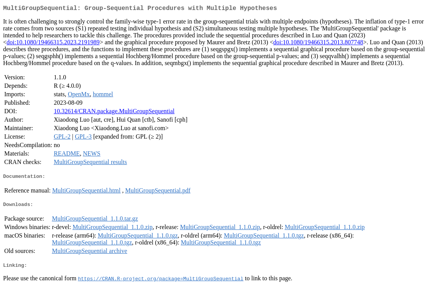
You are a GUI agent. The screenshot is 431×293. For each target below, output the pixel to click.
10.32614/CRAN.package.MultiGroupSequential (114, 112)
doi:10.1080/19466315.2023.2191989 (53, 43)
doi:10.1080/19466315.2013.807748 (318, 43)
